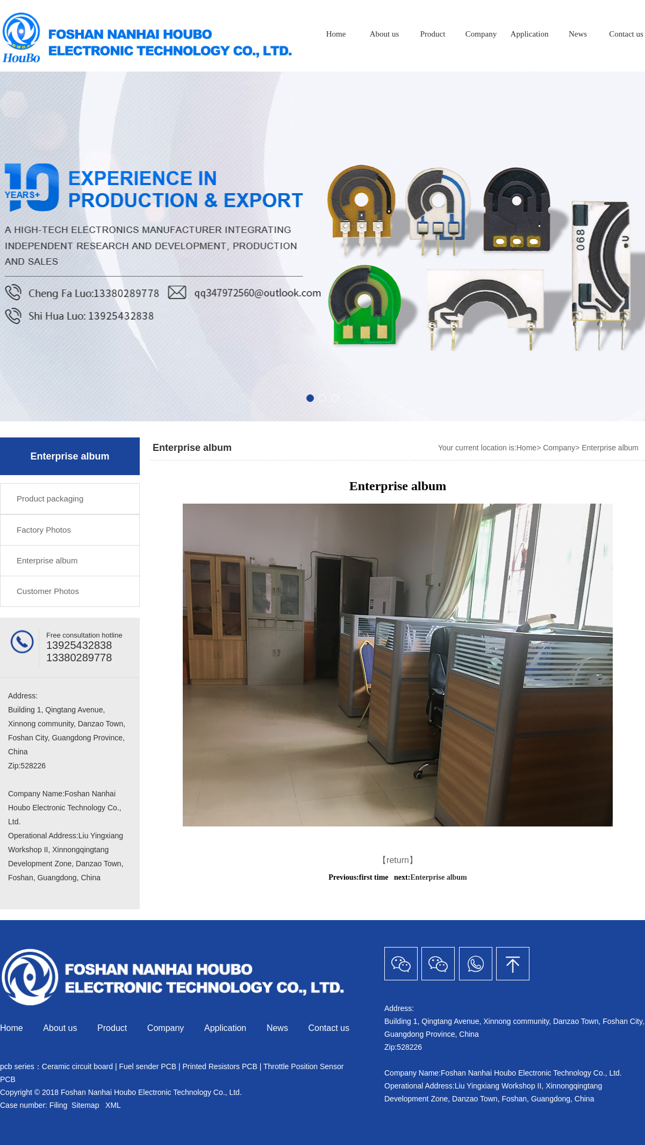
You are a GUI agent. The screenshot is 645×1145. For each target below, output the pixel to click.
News (578, 34)
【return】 (398, 860)
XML (112, 1105)
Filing (59, 1105)
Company (481, 34)
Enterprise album (47, 560)
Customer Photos (48, 591)
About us (384, 34)
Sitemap (85, 1105)
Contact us (329, 1028)
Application (530, 34)
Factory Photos (44, 529)
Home (336, 34)
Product (433, 34)
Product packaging (50, 498)
